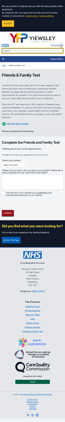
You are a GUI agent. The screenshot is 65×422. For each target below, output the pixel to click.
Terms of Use (32, 399)
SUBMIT (8, 213)
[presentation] (19, 203)
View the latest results (15, 124)
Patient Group (32, 323)
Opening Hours (32, 306)
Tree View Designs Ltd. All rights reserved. (36, 394)
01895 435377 (38, 291)
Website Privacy (32, 402)
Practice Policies (32, 327)
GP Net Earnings (32, 310)
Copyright (32, 409)
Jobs (32, 319)
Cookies (32, 406)
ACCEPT (8, 23)
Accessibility (32, 404)
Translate (56, 45)
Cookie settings (46, 16)
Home (4, 65)
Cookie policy (31, 16)
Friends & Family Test (32, 331)
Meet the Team (32, 315)
